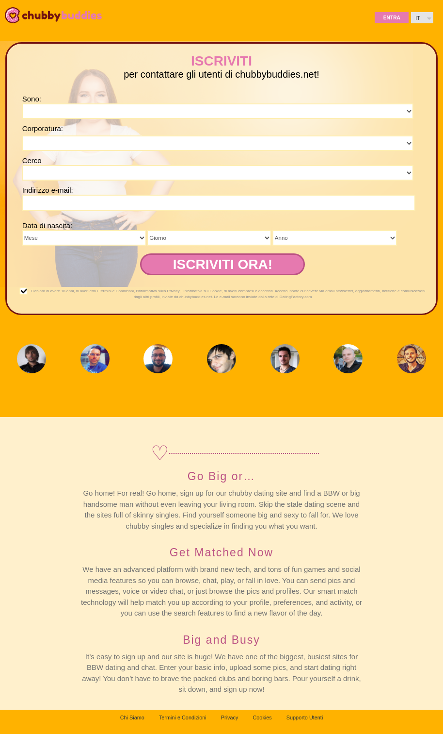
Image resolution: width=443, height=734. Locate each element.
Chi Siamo (132, 717)
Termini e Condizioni (116, 291)
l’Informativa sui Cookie (202, 291)
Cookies (262, 717)
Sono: (31, 99)
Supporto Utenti (304, 717)
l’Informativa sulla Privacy (158, 291)
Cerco (32, 160)
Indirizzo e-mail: (47, 190)
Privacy (229, 717)
